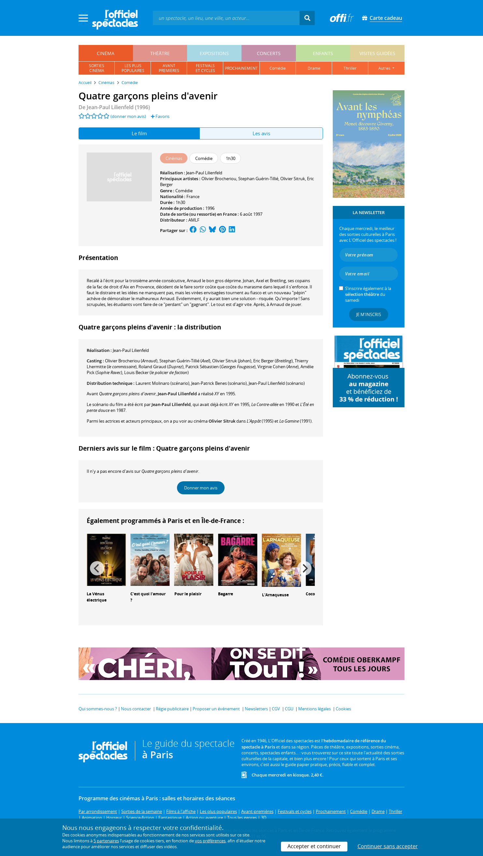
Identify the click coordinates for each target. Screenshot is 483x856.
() (131, 361)
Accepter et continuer (314, 846)
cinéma (105, 53)
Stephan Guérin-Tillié (258, 178)
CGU (289, 709)
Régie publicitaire (172, 709)
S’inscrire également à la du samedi (368, 294)
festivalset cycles (205, 68)
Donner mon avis (200, 488)
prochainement (241, 68)
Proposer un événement (216, 709)
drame (314, 68)
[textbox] (226, 18)
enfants (323, 53)
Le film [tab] (139, 133)
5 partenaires (106, 841)
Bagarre (225, 594)
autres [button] (384, 68)
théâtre (160, 53)
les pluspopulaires (133, 68)
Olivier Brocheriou (218, 178)
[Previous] (97, 568)
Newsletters (256, 709)
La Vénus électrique (97, 597)
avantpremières (169, 68)
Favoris (160, 116)
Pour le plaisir (187, 594)
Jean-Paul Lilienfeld (204, 173)
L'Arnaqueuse (275, 595)
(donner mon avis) (128, 116)
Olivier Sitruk (292, 178)
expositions (214, 53)
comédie (278, 68)
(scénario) (219, 383)
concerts (269, 53)
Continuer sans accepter (388, 846)
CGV (276, 709)
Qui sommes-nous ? (98, 709)
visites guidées (377, 53)
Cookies (343, 709)
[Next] (304, 568)
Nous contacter (136, 709)
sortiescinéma (96, 68)
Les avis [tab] (261, 133)
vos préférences (210, 841)
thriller (350, 68)
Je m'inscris (368, 314)
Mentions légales (314, 709)
